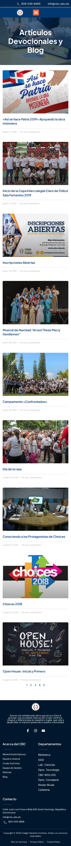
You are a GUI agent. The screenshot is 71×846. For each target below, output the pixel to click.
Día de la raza (12, 469)
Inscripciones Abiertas (19, 263)
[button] (36, 13)
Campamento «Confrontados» (25, 402)
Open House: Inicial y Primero (24, 671)
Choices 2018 (12, 604)
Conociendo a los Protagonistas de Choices (34, 537)
